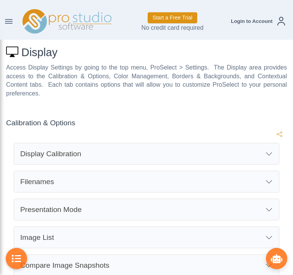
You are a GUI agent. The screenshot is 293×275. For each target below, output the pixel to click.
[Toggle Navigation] (8, 21)
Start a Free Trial (172, 18)
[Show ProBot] (276, 258)
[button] (258, 21)
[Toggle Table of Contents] (16, 258)
